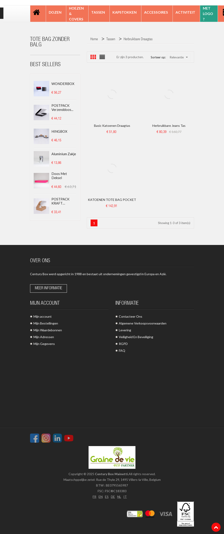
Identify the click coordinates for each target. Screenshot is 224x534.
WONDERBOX (62, 84)
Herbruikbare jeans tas (169, 125)
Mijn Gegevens (44, 344)
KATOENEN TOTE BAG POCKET (112, 200)
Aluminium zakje (63, 154)
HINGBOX (59, 131)
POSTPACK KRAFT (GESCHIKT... (61, 201)
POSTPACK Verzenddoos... (62, 107)
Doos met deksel (59, 176)
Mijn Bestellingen (45, 323)
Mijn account (42, 316)
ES (107, 497)
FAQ (122, 350)
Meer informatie (48, 288)
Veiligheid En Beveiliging (136, 337)
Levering (125, 330)
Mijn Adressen (43, 337)
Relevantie (179, 57)
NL (119, 497)
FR (94, 497)
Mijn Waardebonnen (47, 330)
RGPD (123, 344)
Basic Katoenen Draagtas (112, 125)
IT (125, 497)
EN (101, 497)
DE (113, 497)
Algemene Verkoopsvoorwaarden (142, 323)
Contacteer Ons (130, 316)
